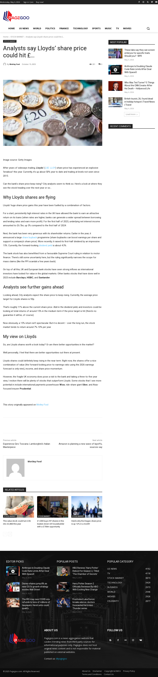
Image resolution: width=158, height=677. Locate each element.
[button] (148, 28)
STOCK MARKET (17, 37)
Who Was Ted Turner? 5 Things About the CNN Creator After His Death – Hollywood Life (139, 85)
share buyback (29, 237)
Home (5, 37)
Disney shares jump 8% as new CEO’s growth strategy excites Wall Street (35, 586)
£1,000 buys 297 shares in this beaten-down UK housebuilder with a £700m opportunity (50, 524)
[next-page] (10, 534)
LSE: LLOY (50, 167)
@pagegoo (61, 658)
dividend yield (45, 245)
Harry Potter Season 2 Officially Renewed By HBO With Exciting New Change (85, 586)
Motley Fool (15, 64)
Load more (132, 114)
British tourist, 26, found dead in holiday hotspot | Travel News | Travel (139, 101)
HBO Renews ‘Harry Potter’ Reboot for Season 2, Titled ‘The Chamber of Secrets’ (86, 571)
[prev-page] (5, 534)
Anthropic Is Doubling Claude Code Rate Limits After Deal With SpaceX (138, 69)
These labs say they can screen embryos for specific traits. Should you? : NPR (139, 53)
